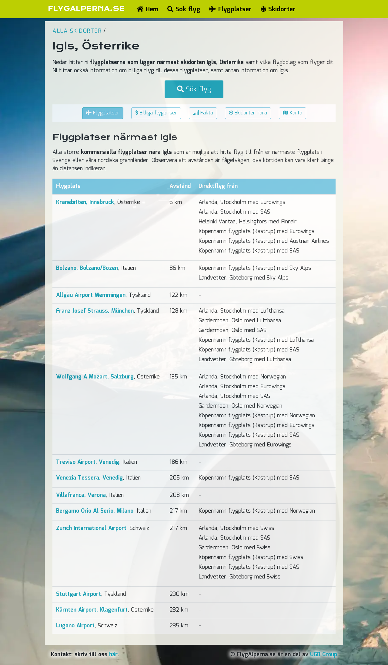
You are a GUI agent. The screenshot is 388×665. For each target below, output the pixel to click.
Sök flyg (183, 9)
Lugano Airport (75, 626)
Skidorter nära (248, 113)
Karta (292, 113)
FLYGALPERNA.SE (86, 8)
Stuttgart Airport (78, 594)
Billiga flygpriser (156, 113)
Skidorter (278, 9)
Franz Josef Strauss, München (95, 311)
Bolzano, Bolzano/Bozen (87, 268)
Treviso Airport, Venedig (87, 462)
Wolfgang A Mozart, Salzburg (95, 377)
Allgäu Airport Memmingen (90, 295)
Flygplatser (230, 9)
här (113, 654)
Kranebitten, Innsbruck (85, 202)
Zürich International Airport (91, 528)
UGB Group (323, 654)
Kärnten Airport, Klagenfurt (92, 610)
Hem (147, 9)
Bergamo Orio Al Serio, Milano (94, 511)
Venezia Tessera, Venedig (89, 478)
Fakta (203, 113)
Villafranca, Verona (81, 495)
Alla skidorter (77, 31)
